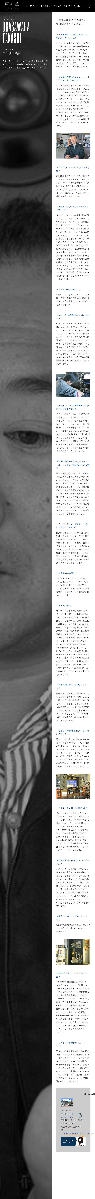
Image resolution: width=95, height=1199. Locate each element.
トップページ (32, 5)
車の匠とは (46, 5)
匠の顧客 (68, 5)
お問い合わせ (82, 5)
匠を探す (57, 5)
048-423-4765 (71, 1115)
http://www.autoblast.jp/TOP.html (77, 1133)
